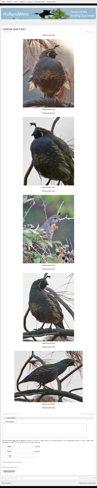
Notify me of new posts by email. (10, 467)
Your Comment (10, 422)
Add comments (90, 31)
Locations (30, 2)
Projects (9, 2)
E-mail (9, 451)
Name (9, 446)
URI (10, 456)
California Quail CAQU (14, 29)
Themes (16, 2)
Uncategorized (8, 31)
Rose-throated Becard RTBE (87, 478)
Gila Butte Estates (40, 2)
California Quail (90, 413)
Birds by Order (51, 2)
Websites (22, 2)
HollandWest (8, 483)
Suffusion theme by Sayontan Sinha (87, 483)
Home (3, 2)
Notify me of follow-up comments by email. (12, 462)
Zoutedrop (12, 413)
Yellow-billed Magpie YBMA (10, 478)
